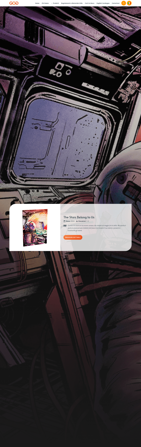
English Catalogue (103, 3)
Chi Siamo (45, 3)
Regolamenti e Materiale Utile (72, 3)
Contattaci (115, 3)
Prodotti (56, 3)
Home (37, 3)
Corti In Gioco (89, 3)
